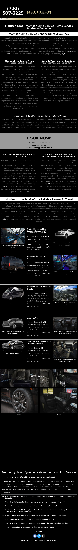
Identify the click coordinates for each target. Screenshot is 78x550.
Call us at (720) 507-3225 (39, 142)
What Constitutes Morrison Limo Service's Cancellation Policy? (30, 519)
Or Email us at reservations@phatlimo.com (39, 147)
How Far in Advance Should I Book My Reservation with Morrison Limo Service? (36, 523)
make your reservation (10, 219)
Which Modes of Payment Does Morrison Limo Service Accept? (30, 527)
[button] (39, 477)
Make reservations (55, 184)
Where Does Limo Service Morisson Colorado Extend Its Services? (31, 506)
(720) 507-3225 (65, 54)
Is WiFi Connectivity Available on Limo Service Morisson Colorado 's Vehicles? (35, 515)
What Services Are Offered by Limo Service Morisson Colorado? (30, 477)
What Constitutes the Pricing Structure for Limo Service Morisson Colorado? (35, 502)
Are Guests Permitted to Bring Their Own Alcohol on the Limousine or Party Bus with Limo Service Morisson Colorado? (39, 510)
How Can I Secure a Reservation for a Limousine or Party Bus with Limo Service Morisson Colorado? (40, 497)
